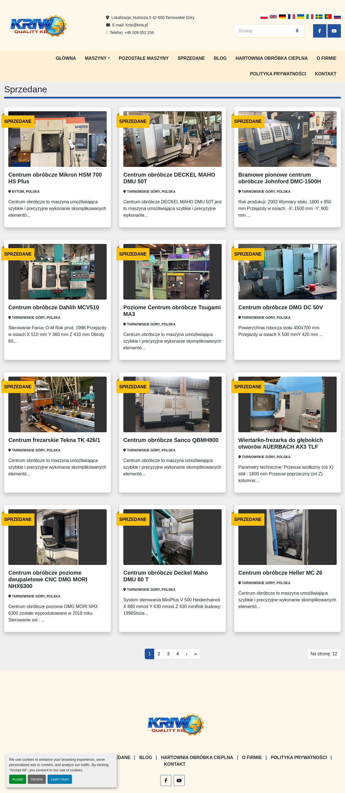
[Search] (266, 31)
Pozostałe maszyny (144, 58)
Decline (37, 779)
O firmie (326, 58)
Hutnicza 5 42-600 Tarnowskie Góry (163, 17)
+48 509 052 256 (139, 32)
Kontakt (325, 73)
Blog (220, 58)
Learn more (60, 779)
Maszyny (96, 58)
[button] (97, 58)
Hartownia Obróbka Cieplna (272, 58)
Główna (66, 58)
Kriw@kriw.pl (137, 25)
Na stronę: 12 (324, 653)
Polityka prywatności (278, 73)
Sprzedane (191, 58)
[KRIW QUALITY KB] (172, 724)
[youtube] (334, 31)
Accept (17, 779)
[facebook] (319, 31)
